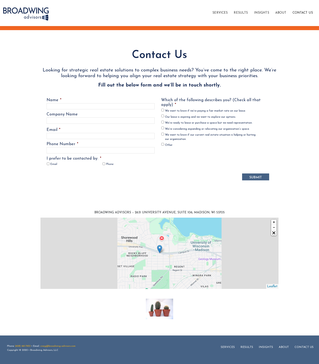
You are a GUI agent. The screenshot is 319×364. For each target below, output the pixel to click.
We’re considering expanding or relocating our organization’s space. (207, 128)
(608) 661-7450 (23, 346)
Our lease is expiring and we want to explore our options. (200, 116)
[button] (273, 232)
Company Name (62, 114)
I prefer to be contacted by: (74, 159)
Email (53, 130)
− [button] (274, 227)
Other (169, 145)
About (284, 347)
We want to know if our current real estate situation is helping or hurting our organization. (210, 137)
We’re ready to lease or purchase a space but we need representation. (208, 122)
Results (246, 347)
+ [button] (274, 222)
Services (228, 347)
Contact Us (304, 347)
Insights (266, 347)
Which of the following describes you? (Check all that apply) (211, 102)
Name (54, 100)
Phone (110, 164)
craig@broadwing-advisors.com (57, 346)
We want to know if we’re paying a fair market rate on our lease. (205, 110)
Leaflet (272, 286)
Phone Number (62, 144)
